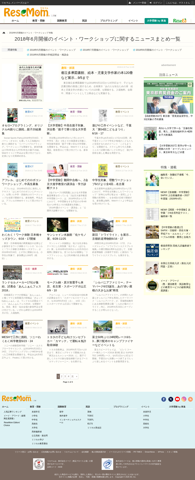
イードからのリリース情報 (120, 452)
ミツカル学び (38, 439)
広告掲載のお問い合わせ (51, 452)
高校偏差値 (37, 431)
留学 (61, 412)
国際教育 (62, 20)
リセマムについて (71, 452)
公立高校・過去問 (40, 435)
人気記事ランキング (13, 412)
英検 (89, 412)
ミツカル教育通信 (40, 443)
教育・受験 (38, 20)
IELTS (90, 424)
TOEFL (90, 420)
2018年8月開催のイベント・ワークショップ (159, 50)
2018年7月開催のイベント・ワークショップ (106, 50)
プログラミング (108, 20)
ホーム (15, 20)
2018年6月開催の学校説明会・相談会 (49, 54)
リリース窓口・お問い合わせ (27, 452)
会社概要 (85, 452)
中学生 (35, 420)
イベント (133, 20)
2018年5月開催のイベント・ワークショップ (53, 50)
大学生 (35, 428)
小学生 (35, 416)
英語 (84, 20)
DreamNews (150, 452)
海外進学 (63, 416)
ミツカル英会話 (94, 428)
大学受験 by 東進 (156, 20)
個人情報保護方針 (99, 452)
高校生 (35, 424)
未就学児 (36, 412)
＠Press (161, 452)
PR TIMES (138, 452)
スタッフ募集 (172, 452)
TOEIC (90, 416)
